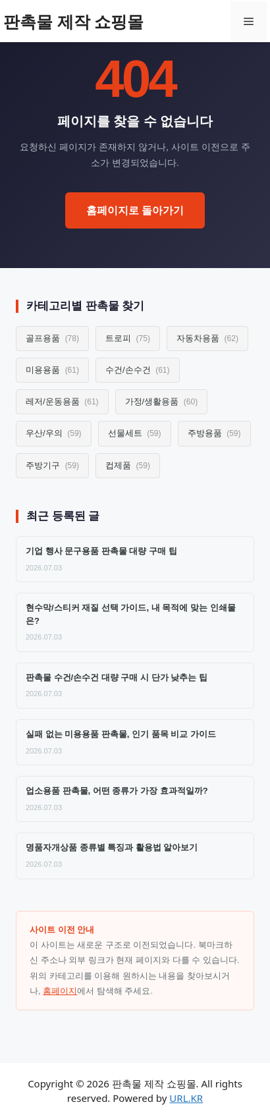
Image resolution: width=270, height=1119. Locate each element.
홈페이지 (60, 991)
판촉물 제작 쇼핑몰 (73, 21)
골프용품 (52, 338)
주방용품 (214, 433)
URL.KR (186, 1098)
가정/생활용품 (161, 401)
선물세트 (134, 433)
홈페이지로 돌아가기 (135, 210)
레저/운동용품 (62, 401)
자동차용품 (207, 338)
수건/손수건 (137, 370)
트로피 (127, 338)
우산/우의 (54, 433)
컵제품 (127, 465)
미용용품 (52, 370)
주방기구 (52, 465)
